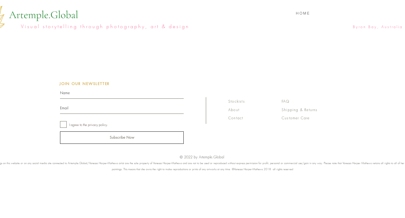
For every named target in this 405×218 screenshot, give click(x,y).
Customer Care (296, 118)
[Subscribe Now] (122, 137)
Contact (235, 118)
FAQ (286, 101)
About (233, 109)
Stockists (236, 101)
